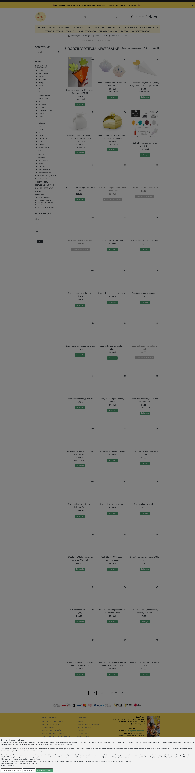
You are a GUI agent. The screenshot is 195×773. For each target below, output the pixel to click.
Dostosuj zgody (29, 770)
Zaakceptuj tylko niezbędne (12, 770)
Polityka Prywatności (8, 765)
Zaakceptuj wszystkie (44, 770)
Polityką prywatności (123, 761)
